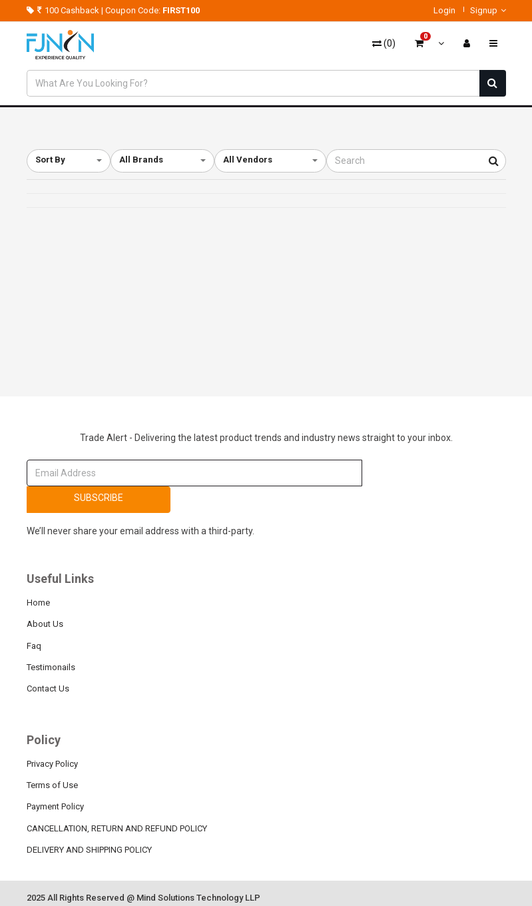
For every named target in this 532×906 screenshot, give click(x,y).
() (384, 43)
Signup (488, 10)
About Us (45, 624)
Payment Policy (55, 806)
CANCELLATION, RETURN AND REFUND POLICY (117, 828)
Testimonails (51, 667)
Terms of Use (52, 785)
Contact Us (48, 688)
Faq (34, 646)
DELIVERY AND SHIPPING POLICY (89, 850)
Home (38, 603)
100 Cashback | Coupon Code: (113, 10)
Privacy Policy (52, 764)
